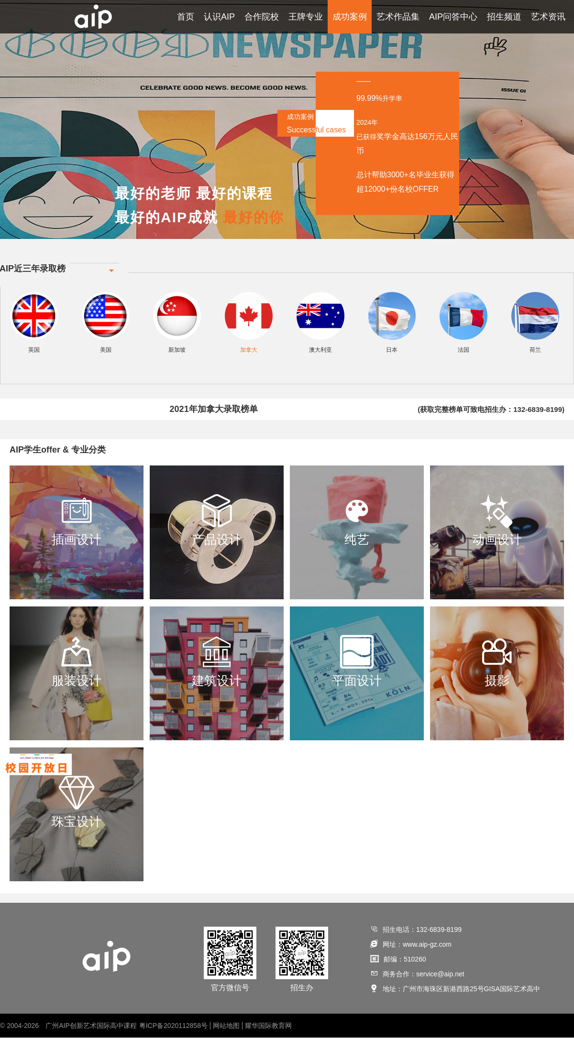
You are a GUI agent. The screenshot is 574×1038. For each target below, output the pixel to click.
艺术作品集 (397, 17)
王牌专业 (305, 17)
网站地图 (226, 1026)
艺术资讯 (548, 17)
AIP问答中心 (453, 17)
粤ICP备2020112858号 (173, 1026)
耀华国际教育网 (268, 1026)
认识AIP (219, 17)
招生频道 (504, 17)
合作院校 (261, 17)
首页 (185, 17)
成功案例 (349, 17)
